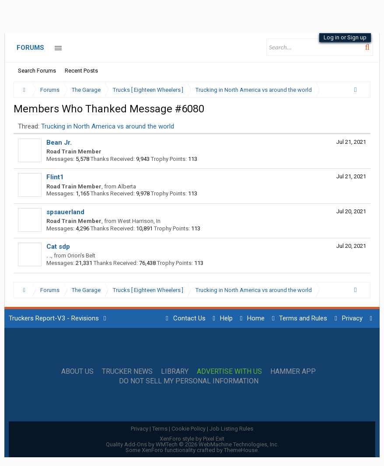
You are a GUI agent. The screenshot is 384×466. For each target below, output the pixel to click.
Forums (30, 48)
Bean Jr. (59, 142)
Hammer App (293, 371)
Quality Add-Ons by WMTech (192, 444)
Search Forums (37, 70)
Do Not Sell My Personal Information (188, 381)
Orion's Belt (81, 255)
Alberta (127, 186)
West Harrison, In (139, 221)
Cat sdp (58, 246)
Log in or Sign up (345, 37)
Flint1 (55, 177)
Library (175, 371)
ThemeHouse (241, 450)
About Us (77, 371)
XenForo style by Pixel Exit (192, 438)
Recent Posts (81, 70)
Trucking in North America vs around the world (107, 126)
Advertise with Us (229, 371)
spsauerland (65, 212)
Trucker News (127, 371)
